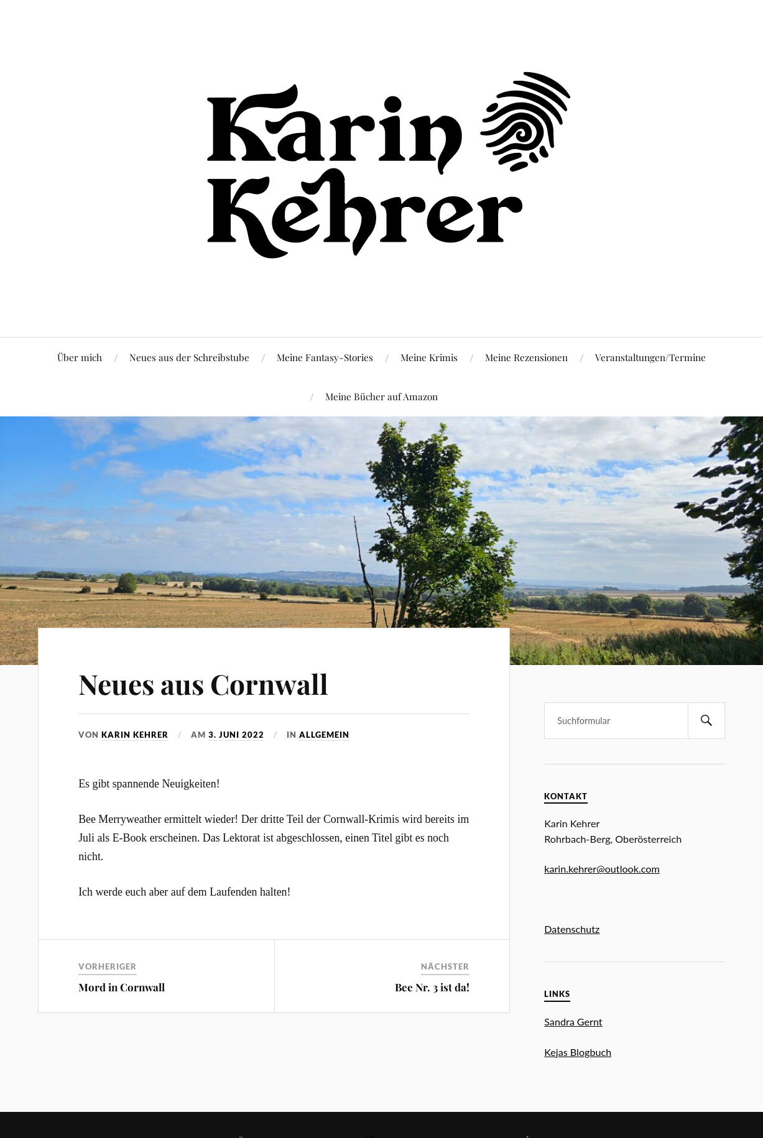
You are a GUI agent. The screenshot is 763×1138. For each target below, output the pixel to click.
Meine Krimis (429, 357)
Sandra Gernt (573, 1021)
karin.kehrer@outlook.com (602, 868)
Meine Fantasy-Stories (325, 357)
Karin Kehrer (135, 735)
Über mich (79, 357)
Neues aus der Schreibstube (189, 357)
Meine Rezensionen (526, 357)
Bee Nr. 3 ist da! (432, 987)
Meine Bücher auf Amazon (381, 396)
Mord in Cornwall (121, 987)
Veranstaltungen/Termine (650, 357)
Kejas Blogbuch (577, 1052)
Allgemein (324, 735)
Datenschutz (571, 929)
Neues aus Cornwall (203, 683)
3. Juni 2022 (236, 735)
